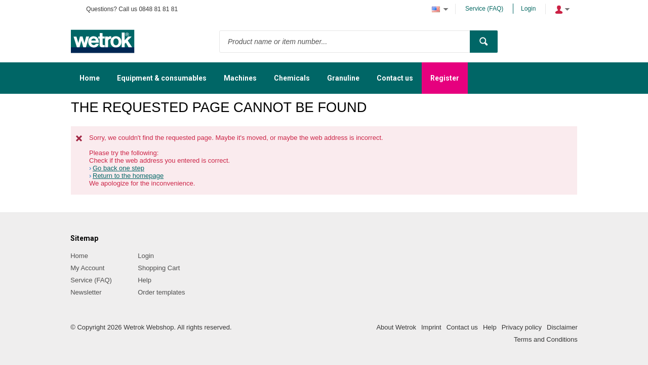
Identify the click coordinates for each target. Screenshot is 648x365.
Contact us (462, 327)
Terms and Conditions (546, 339)
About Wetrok (396, 327)
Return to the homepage (128, 175)
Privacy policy (522, 327)
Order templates (161, 292)
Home (79, 256)
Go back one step (118, 168)
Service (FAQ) (484, 8)
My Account (87, 268)
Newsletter (85, 292)
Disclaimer (562, 327)
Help (144, 280)
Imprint (431, 327)
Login (528, 8)
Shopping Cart (159, 268)
